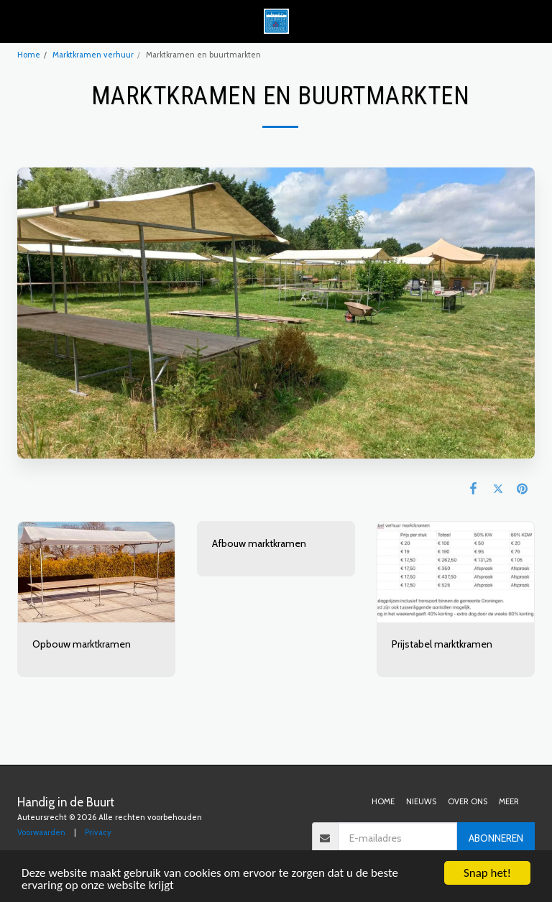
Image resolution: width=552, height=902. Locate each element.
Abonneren (496, 838)
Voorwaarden (41, 832)
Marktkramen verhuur (93, 55)
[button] (16, 20)
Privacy (98, 832)
